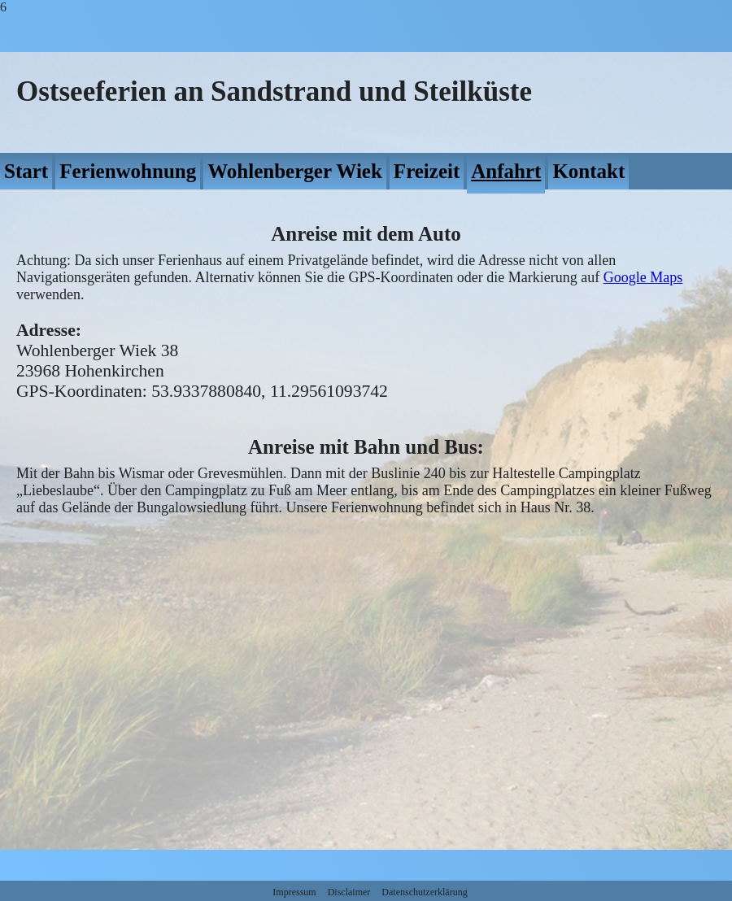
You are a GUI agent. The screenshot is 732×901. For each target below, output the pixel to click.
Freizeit (427, 171)
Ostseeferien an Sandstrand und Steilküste (274, 91)
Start (26, 171)
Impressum (294, 892)
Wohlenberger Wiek (294, 171)
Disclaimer (349, 892)
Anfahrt (506, 171)
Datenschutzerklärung (424, 892)
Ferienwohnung (127, 171)
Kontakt (588, 171)
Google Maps (643, 277)
